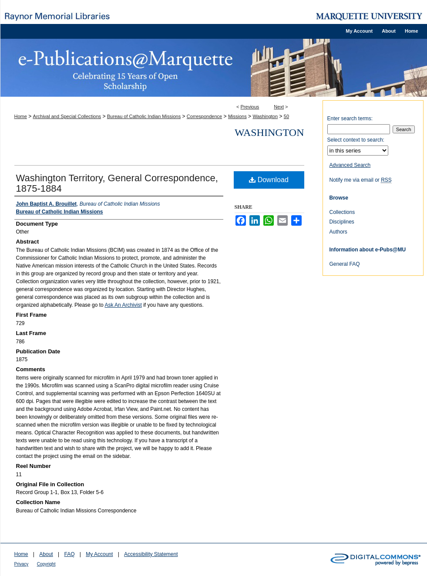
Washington (265, 116)
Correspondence (204, 116)
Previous (250, 106)
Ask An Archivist (122, 305)
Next (279, 106)
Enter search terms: (350, 118)
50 (286, 116)
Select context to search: (355, 140)
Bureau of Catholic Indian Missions (144, 116)
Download (269, 179)
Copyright (46, 564)
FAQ (69, 554)
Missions (237, 116)
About (46, 554)
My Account (99, 554)
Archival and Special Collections (67, 116)
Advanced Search (350, 165)
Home (20, 116)
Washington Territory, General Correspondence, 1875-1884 (117, 183)
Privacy (21, 564)
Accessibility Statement (151, 554)
